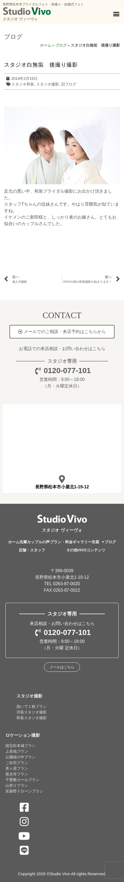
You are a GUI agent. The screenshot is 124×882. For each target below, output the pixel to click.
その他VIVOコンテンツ (85, 550)
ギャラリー (82, 542)
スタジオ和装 (22, 84)
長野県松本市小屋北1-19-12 (62, 487)
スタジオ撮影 (47, 84)
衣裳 (98, 542)
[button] (116, 14)
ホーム (45, 45)
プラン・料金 (61, 542)
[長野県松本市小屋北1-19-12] (62, 479)
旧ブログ (68, 84)
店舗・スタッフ (32, 550)
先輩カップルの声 (34, 542)
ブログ (13, 36)
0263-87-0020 (66, 583)
